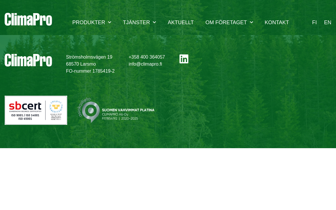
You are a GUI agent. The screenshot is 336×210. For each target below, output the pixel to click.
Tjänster (139, 22)
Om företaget (229, 22)
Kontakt (277, 22)
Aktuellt (181, 22)
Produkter (91, 22)
